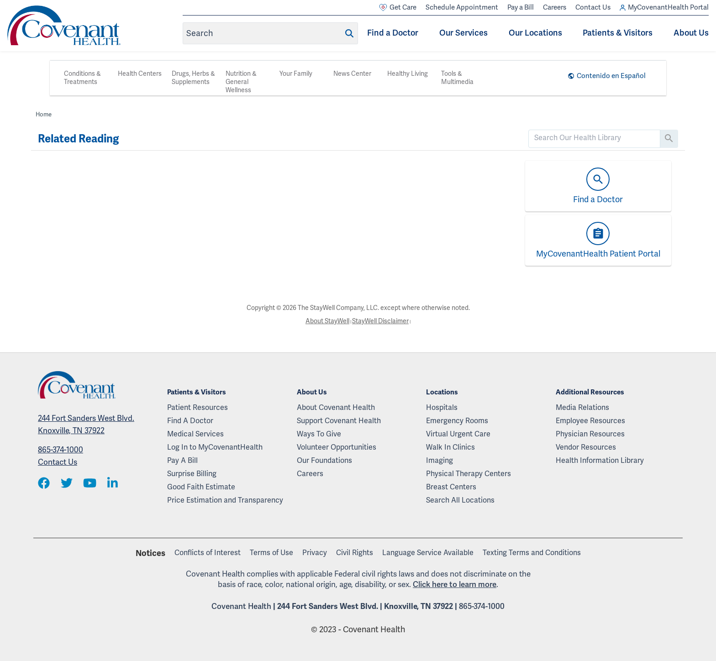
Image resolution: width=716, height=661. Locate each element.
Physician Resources (590, 434)
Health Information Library (600, 460)
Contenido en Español (611, 76)
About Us (691, 33)
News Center (352, 74)
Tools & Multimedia (457, 78)
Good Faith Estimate (201, 487)
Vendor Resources (586, 447)
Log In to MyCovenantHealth (215, 447)
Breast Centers (451, 487)
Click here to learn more (454, 584)
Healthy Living (407, 74)
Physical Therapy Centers (468, 473)
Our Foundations (324, 460)
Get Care (397, 7)
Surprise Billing (191, 473)
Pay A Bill (182, 460)
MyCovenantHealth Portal (664, 7)
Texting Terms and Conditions (532, 552)
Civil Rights (354, 552)
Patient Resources (197, 407)
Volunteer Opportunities (336, 447)
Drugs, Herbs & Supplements (193, 78)
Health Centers (140, 74)
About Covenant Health (336, 407)
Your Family (295, 74)
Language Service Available (428, 552)
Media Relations (582, 407)
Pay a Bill (520, 7)
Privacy (314, 552)
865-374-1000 (60, 450)
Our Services (463, 33)
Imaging (439, 460)
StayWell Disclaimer (380, 321)
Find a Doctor (392, 33)
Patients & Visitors (618, 33)
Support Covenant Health (339, 420)
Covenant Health (241, 606)
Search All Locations (460, 500)
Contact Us (593, 7)
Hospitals (442, 407)
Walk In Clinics (450, 447)
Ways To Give (319, 434)
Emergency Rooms (457, 420)
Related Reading (78, 139)
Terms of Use (271, 552)
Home (44, 114)
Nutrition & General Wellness (241, 82)
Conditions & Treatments (82, 78)
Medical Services (195, 434)
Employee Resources (590, 420)
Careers (554, 7)
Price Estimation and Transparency (225, 500)
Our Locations (535, 33)
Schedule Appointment (462, 7)
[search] (594, 137)
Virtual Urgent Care (458, 434)
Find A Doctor (190, 420)
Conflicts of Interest (207, 552)
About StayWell (327, 321)
